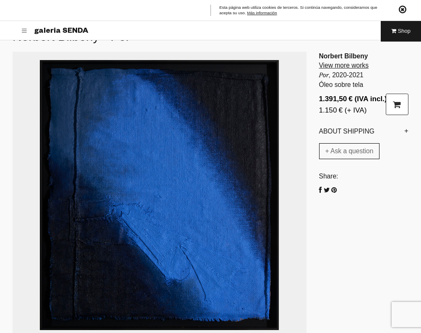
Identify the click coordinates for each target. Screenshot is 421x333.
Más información (262, 13)
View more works (344, 65)
